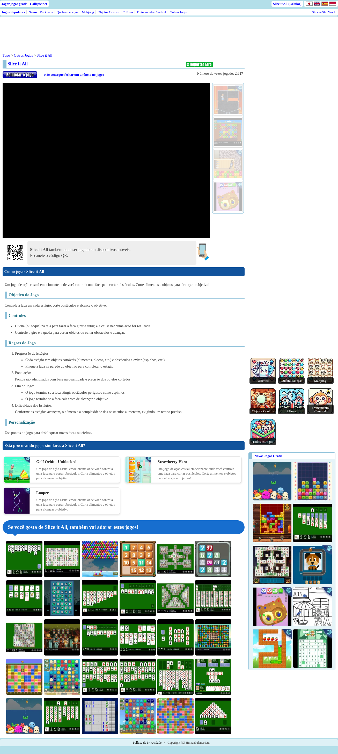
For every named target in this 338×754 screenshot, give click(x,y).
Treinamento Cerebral (151, 12)
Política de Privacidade (147, 742)
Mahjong (88, 12)
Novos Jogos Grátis (268, 456)
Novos (32, 12)
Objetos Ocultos (108, 12)
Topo (6, 55)
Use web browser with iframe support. (106, 160)
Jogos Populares (13, 12)
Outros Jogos (178, 12)
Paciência (46, 12)
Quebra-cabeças (67, 12)
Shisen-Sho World (324, 12)
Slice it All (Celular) (287, 4)
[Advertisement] (101, 30)
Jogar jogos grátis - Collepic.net (24, 4)
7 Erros (128, 12)
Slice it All (44, 55)
